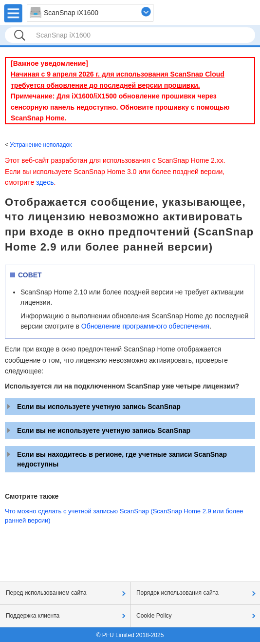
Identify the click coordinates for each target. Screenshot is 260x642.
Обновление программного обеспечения (145, 326)
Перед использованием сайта (46, 592)
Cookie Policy (154, 615)
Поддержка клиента (32, 615)
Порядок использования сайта (177, 592)
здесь (45, 182)
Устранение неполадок (41, 144)
